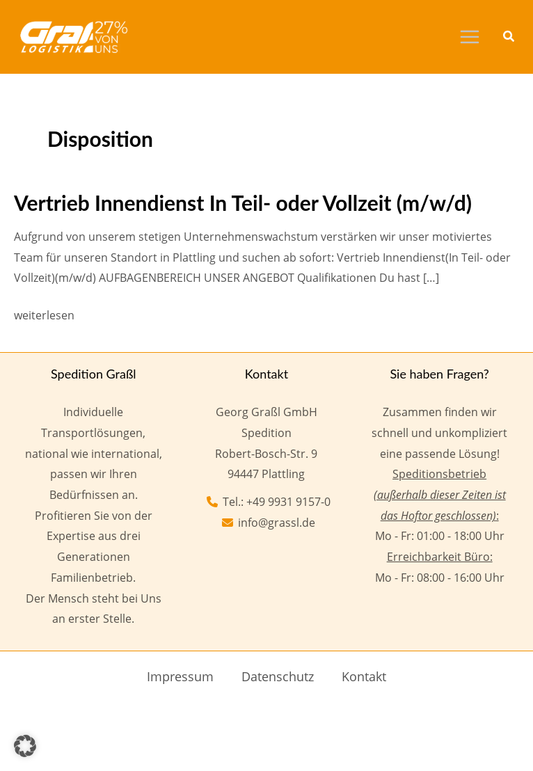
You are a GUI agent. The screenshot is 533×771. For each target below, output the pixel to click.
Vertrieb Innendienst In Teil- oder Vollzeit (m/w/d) (243, 202)
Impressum (180, 676)
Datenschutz (277, 676)
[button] (509, 37)
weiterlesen (44, 315)
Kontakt (364, 676)
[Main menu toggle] (469, 36)
